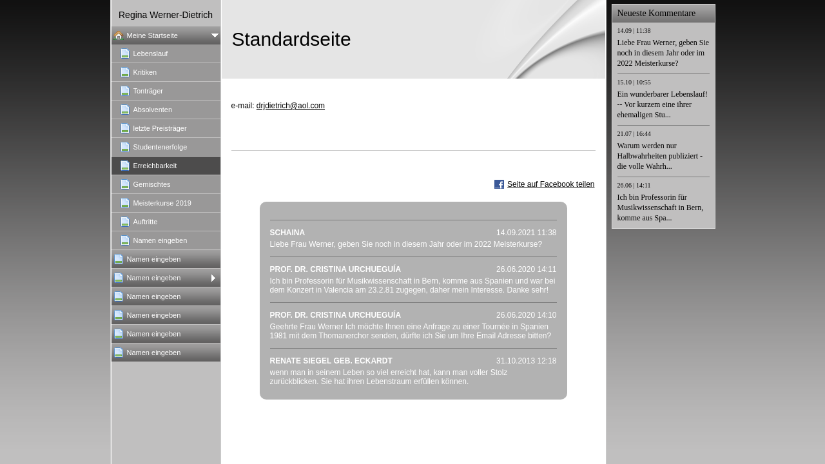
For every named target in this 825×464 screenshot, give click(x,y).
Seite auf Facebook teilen (550, 184)
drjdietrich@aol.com (291, 105)
